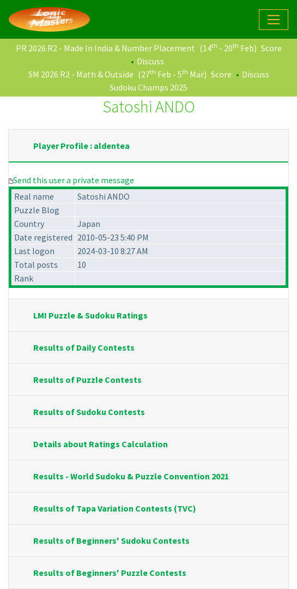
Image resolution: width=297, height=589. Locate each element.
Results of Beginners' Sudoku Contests (111, 540)
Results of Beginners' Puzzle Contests (109, 572)
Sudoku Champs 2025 (148, 87)
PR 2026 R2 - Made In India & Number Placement (105, 48)
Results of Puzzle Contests (87, 379)
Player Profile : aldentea (81, 145)
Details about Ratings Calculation (100, 443)
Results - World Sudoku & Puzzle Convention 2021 (131, 476)
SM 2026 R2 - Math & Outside (81, 74)
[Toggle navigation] (273, 19)
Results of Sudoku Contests (89, 411)
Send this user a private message (73, 180)
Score (271, 48)
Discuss (150, 61)
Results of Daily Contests (84, 347)
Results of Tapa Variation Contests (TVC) (114, 508)
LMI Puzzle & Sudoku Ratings (90, 315)
